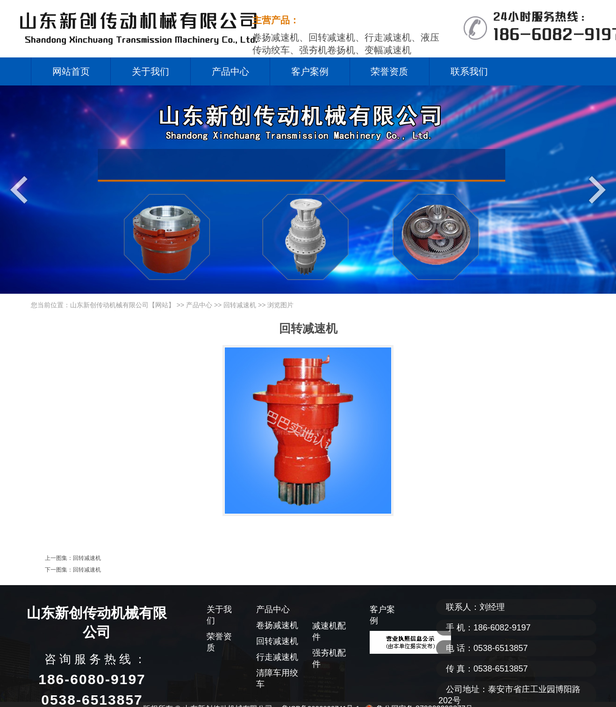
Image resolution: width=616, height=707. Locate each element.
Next (595, 189)
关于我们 (150, 71)
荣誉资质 (389, 71)
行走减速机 (277, 657)
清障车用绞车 (277, 678)
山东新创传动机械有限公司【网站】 (122, 305)
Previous (21, 189)
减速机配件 (329, 631)
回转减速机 (239, 305)
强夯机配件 (329, 658)
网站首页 (71, 71)
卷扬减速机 (277, 625)
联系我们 (469, 71)
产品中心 (230, 71)
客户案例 (310, 71)
